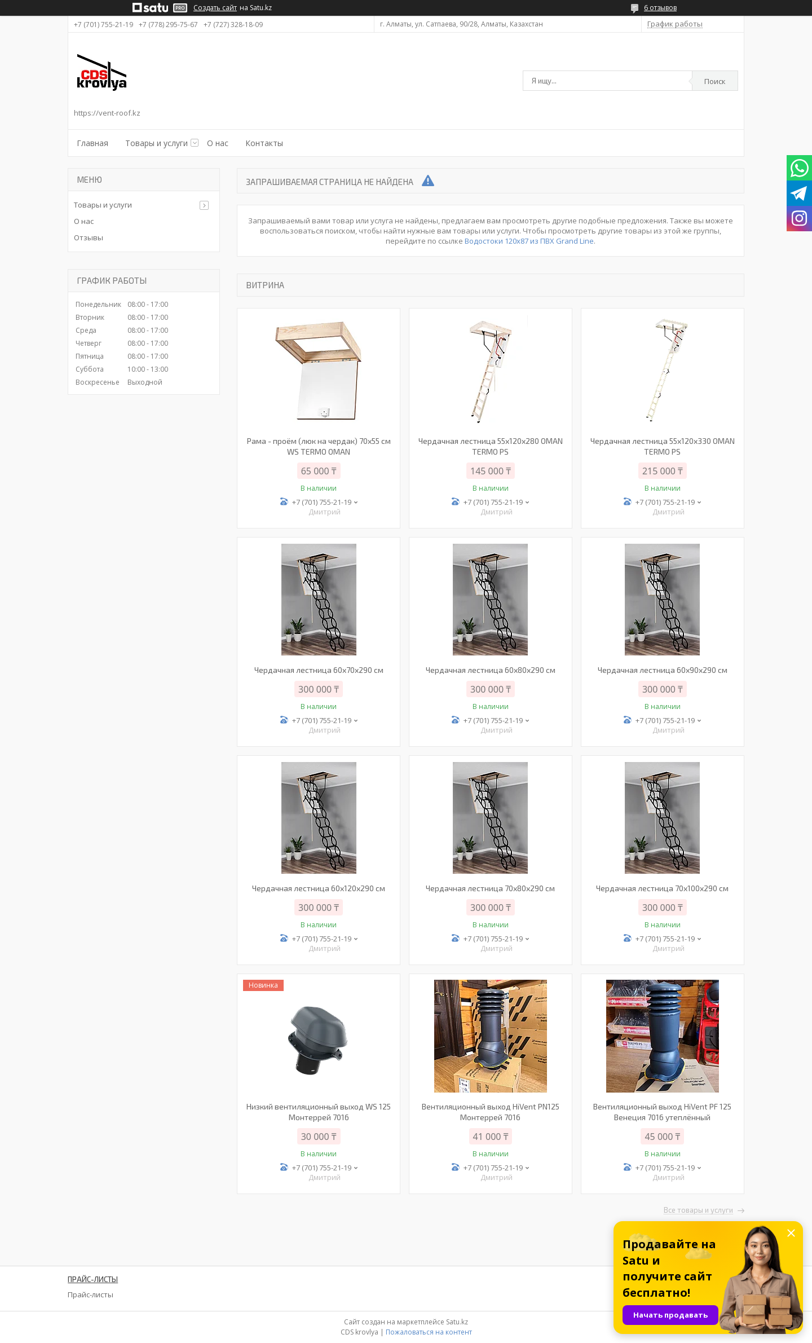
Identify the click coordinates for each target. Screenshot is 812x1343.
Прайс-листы (90, 1294)
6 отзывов (660, 7)
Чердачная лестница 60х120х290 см (318, 888)
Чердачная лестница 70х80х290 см (490, 888)
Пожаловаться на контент (429, 1332)
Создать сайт (215, 8)
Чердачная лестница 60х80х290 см (490, 670)
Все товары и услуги (698, 1210)
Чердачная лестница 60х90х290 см (662, 670)
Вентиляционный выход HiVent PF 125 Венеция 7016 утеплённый (662, 1112)
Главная (92, 143)
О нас (217, 143)
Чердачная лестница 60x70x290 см (318, 670)
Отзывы (88, 237)
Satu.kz (457, 1322)
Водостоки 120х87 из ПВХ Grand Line (529, 241)
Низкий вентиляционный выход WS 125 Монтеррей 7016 (318, 1112)
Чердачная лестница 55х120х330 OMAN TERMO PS (662, 446)
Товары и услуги (156, 143)
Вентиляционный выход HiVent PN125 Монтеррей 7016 (490, 1112)
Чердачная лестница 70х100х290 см (662, 888)
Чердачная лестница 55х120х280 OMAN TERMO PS (490, 446)
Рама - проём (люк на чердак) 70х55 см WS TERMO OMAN (319, 446)
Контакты (264, 143)
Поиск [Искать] (715, 81)
